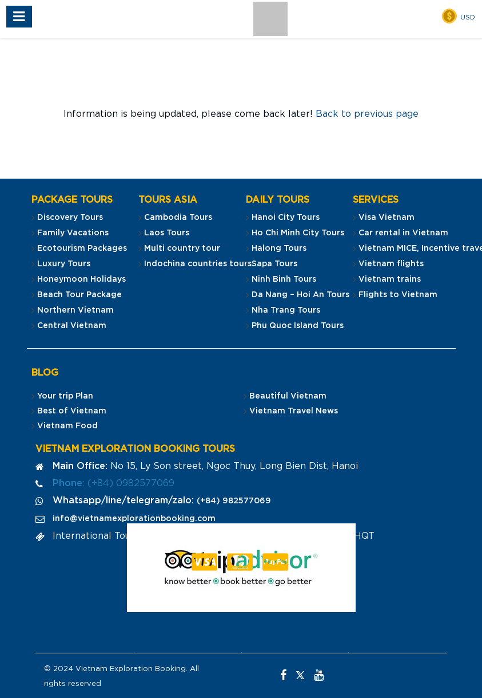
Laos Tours (166, 233)
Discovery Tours (70, 218)
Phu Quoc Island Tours (298, 326)
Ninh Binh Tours (284, 279)
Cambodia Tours (178, 218)
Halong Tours (279, 249)
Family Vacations (73, 233)
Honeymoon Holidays (81, 279)
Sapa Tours (274, 264)
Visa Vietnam (386, 218)
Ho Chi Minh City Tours (298, 233)
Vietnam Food (67, 426)
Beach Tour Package (79, 295)
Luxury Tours (63, 264)
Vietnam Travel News (293, 411)
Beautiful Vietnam (287, 396)
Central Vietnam (71, 326)
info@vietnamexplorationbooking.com (134, 519)
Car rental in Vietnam (403, 233)
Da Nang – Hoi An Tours (300, 295)
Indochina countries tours (198, 264)
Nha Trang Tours (286, 310)
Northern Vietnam (75, 310)
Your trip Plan (65, 396)
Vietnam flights (391, 264)
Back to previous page (367, 114)
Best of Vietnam (71, 411)
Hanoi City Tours (286, 218)
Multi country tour (182, 249)
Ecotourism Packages (82, 249)
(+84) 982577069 (234, 501)
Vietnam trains (389, 279)
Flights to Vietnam (397, 295)
